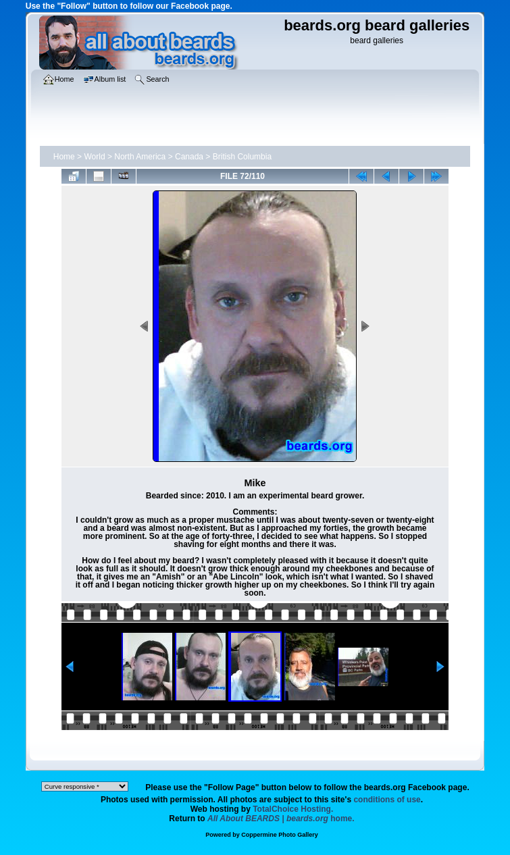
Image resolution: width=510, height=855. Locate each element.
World (94, 156)
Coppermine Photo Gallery (279, 834)
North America (139, 156)
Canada (189, 156)
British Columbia (242, 156)
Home (64, 156)
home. (281, 818)
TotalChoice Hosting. (293, 809)
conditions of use (386, 799)
